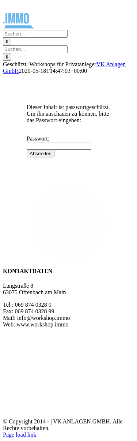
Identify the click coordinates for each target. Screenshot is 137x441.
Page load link (20, 434)
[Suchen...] (35, 34)
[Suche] (7, 41)
